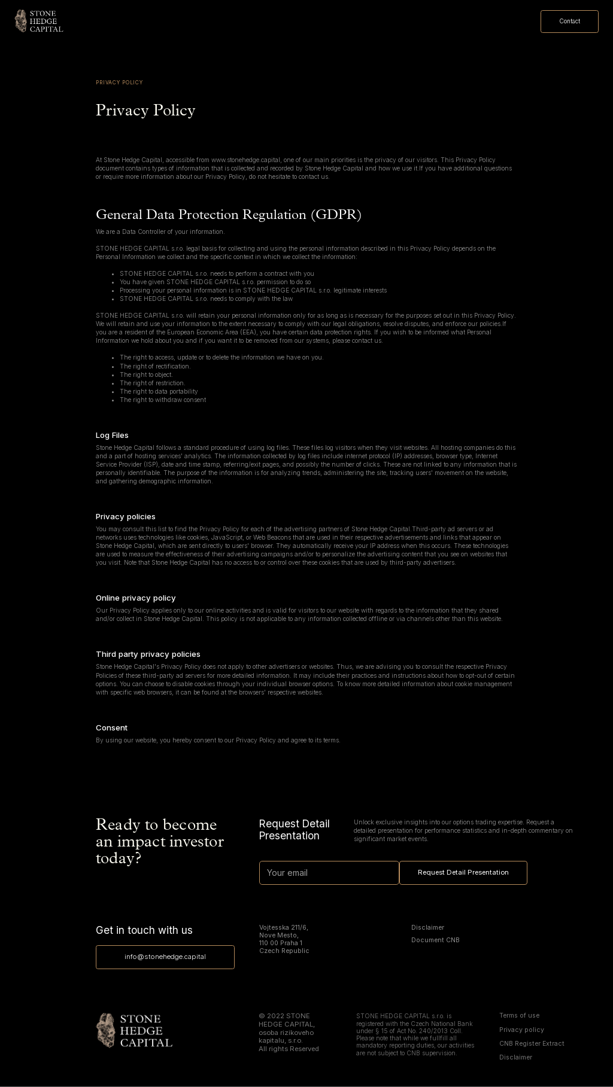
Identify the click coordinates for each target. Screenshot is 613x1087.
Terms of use (519, 1015)
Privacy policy (521, 1030)
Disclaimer (427, 927)
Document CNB (435, 940)
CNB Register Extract (532, 1044)
